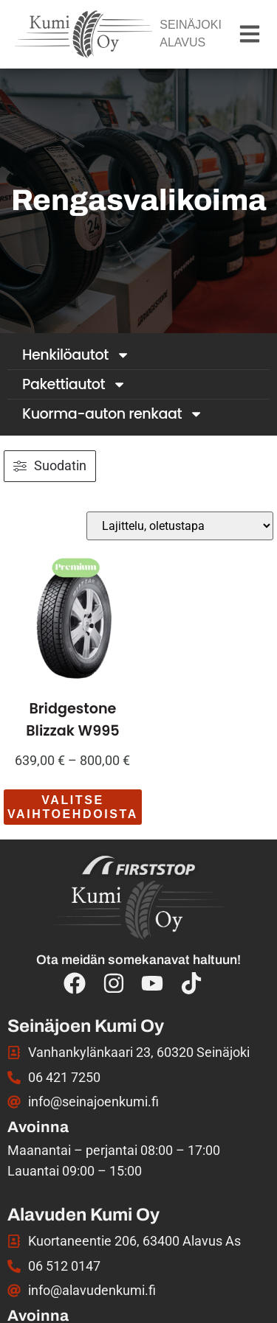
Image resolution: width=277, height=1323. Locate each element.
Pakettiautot (74, 384)
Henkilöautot (76, 355)
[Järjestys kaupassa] (179, 526)
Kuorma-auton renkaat (112, 413)
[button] (249, 34)
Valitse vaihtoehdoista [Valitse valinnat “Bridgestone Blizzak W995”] (72, 807)
